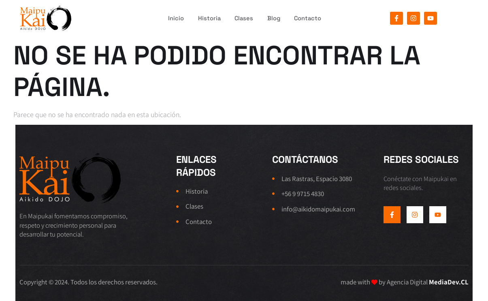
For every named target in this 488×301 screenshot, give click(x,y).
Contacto (311, 18)
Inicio (169, 18)
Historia (204, 18)
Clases (241, 18)
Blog (274, 18)
